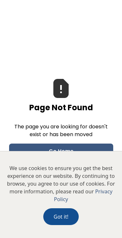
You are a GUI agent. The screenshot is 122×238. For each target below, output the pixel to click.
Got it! (61, 216)
